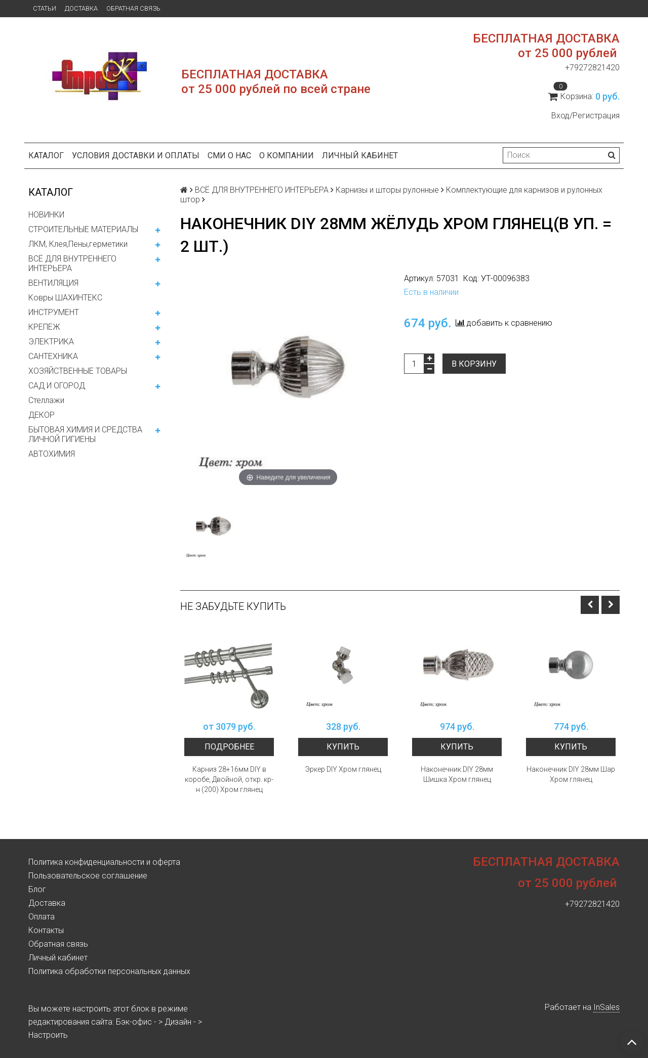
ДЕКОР (41, 415)
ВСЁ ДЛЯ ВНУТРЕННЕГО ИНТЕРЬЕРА (72, 263)
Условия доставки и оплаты (135, 155)
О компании (286, 155)
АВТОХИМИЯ (51, 454)
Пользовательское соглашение (87, 875)
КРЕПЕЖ (44, 327)
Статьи (44, 8)
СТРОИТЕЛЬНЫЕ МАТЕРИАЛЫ (83, 229)
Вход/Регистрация (585, 115)
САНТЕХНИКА (53, 356)
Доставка (81, 8)
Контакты (46, 930)
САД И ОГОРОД (56, 385)
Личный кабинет (360, 155)
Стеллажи (46, 400)
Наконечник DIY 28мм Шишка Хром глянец (457, 774)
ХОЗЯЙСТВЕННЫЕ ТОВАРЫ (77, 371)
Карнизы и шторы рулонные (387, 190)
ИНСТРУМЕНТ (53, 312)
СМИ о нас (229, 155)
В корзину (474, 364)
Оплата (41, 916)
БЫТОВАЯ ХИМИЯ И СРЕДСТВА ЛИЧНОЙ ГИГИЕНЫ (85, 434)
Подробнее (229, 747)
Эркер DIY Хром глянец (343, 769)
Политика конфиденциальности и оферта (104, 862)
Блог (37, 889)
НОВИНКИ (46, 214)
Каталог (46, 155)
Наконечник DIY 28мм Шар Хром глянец (570, 774)
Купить (343, 747)
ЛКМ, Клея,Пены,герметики (78, 244)
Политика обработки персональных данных (109, 971)
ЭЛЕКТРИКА (51, 341)
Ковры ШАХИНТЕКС (65, 297)
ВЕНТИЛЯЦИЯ (53, 283)
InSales (606, 1007)
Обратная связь (133, 8)
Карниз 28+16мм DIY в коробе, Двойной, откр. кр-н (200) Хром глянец (229, 779)
